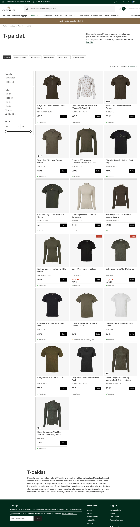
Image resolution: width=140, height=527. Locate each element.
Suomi (135, 2)
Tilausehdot (114, 513)
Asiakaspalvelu (115, 510)
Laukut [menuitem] (58, 16)
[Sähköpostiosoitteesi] (22, 518)
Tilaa (38, 518)
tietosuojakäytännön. (69, 513)
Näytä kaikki (9, 114)
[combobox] (133, 66)
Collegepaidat (49, 57)
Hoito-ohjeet (91, 520)
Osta (63, 116)
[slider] (6, 131)
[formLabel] (69, 9)
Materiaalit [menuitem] (96, 16)
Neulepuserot (35, 57)
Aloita (6, 26)
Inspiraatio (135, 16)
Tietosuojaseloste (116, 520)
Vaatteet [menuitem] (35, 16)
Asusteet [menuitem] (47, 16)
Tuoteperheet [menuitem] (71, 16)
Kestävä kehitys (92, 517)
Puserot (20, 26)
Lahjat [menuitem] (106, 16)
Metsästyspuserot (20, 57)
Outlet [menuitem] (115, 16)
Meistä (89, 510)
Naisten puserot (79, 57)
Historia (89, 513)
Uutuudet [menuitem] (6, 16)
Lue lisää (89, 42)
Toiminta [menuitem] (84, 16)
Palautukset (114, 517)
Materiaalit (90, 523)
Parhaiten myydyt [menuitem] (20, 16)
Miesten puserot (63, 57)
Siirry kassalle (133, 9)
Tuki (129, 2)
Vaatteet (12, 26)
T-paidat (28, 26)
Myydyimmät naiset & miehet (70, 21)
